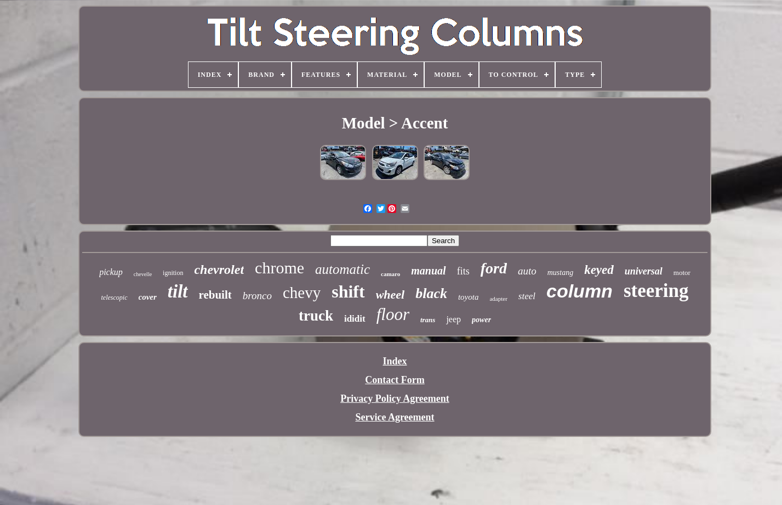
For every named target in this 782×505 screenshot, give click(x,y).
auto (527, 271)
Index (395, 361)
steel (526, 296)
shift (348, 291)
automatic (342, 269)
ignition (173, 273)
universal (644, 271)
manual (428, 271)
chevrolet (219, 269)
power (481, 320)
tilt (178, 291)
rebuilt (215, 294)
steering (656, 290)
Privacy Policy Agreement (394, 398)
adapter (498, 298)
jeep (453, 319)
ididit (355, 318)
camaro (390, 274)
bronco (257, 295)
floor (392, 314)
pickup (111, 272)
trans (427, 320)
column (579, 290)
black (431, 293)
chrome (279, 268)
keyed (599, 270)
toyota (468, 297)
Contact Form (394, 379)
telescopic (114, 297)
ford (494, 268)
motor (681, 272)
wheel (390, 294)
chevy (302, 292)
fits (463, 271)
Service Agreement (394, 417)
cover (148, 297)
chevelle (143, 274)
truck (316, 315)
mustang (560, 272)
